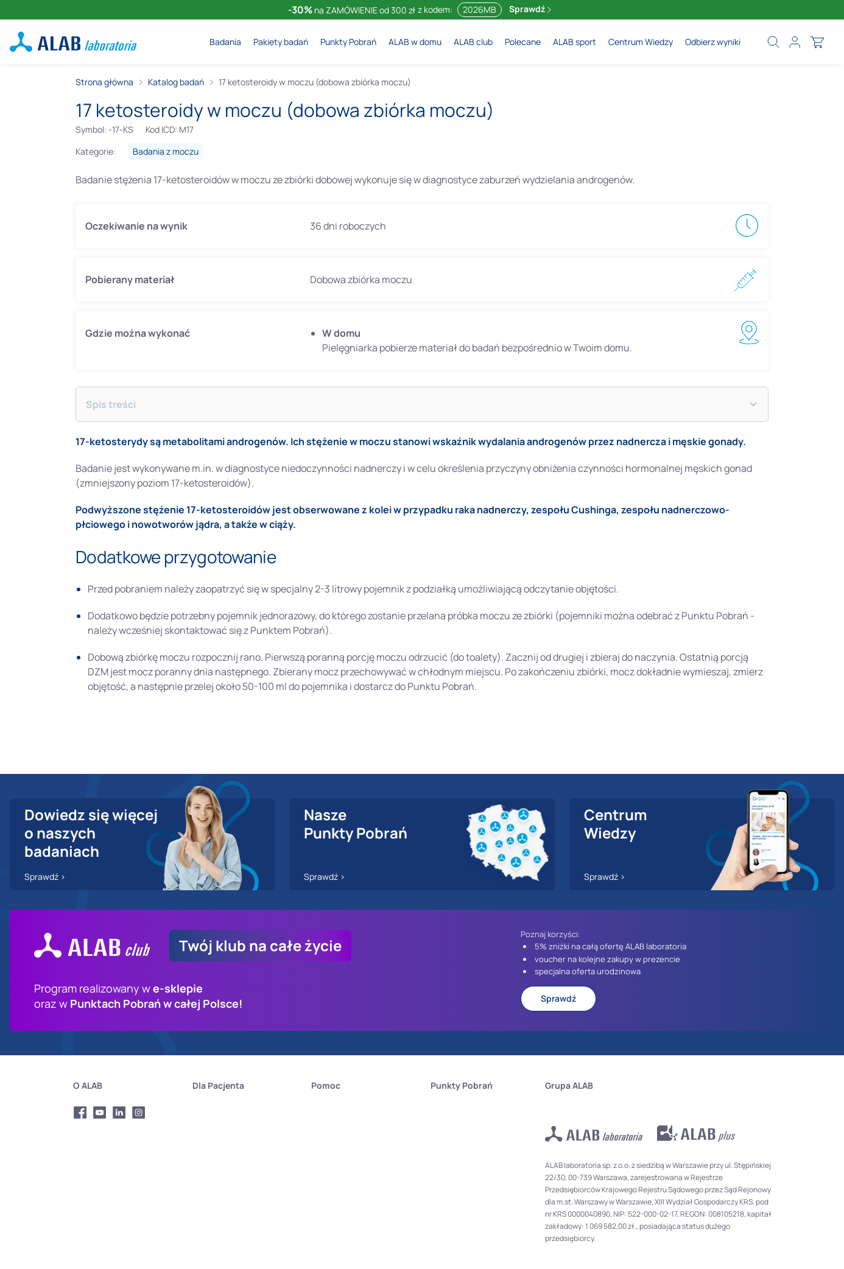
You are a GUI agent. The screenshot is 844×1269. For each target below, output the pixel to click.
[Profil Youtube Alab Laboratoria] (100, 1112)
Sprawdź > (45, 876)
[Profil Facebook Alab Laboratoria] (80, 1112)
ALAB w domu (415, 41)
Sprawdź (530, 9)
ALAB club (473, 41)
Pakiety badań (280, 41)
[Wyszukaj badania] (773, 42)
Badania (225, 41)
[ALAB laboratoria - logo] (73, 42)
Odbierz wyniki (712, 41)
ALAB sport (574, 41)
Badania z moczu (166, 151)
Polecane (523, 41)
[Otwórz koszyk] (817, 42)
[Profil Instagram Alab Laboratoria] (139, 1112)
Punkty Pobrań (348, 41)
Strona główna (104, 82)
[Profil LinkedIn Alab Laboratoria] (119, 1112)
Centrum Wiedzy (640, 41)
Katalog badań (176, 82)
